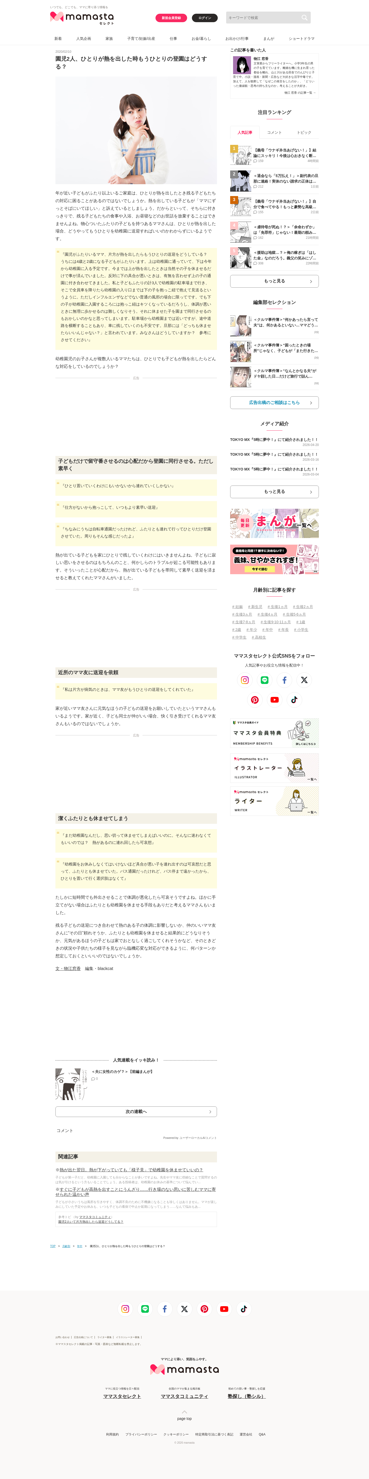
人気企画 (83, 38)
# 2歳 (236, 629)
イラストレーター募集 (128, 1337)
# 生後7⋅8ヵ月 (243, 622)
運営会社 (246, 1434)
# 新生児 (255, 607)
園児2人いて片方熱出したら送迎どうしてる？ (91, 1222)
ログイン (204, 18)
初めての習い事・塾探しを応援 (247, 1393)
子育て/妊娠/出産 (141, 38)
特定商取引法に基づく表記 (214, 1434)
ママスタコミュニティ (95, 1217)
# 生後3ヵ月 (242, 614)
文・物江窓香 (68, 968)
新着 (58, 38)
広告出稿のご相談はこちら (274, 402)
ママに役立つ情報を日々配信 (122, 1393)
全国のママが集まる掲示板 (184, 1393)
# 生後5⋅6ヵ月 (294, 614)
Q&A (262, 1434)
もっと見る (274, 281)
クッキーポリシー (176, 1434)
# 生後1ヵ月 (277, 607)
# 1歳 (300, 622)
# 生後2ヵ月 (303, 607)
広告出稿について (83, 1337)
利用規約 (112, 1434)
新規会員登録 (171, 18)
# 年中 (267, 629)
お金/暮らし (201, 38)
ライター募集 (104, 1337)
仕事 (173, 38)
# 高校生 (259, 637)
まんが (268, 38)
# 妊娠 (237, 607)
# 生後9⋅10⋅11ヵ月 (276, 622)
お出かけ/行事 (237, 38)
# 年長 (283, 629)
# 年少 (252, 629)
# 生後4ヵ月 (267, 614)
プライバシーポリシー (141, 1434)
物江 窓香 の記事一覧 (300, 92)
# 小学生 (301, 629)
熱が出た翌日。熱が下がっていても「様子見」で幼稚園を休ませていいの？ (131, 1170)
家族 (109, 38)
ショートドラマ (302, 38)
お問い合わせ (62, 1337)
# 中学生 (239, 637)
